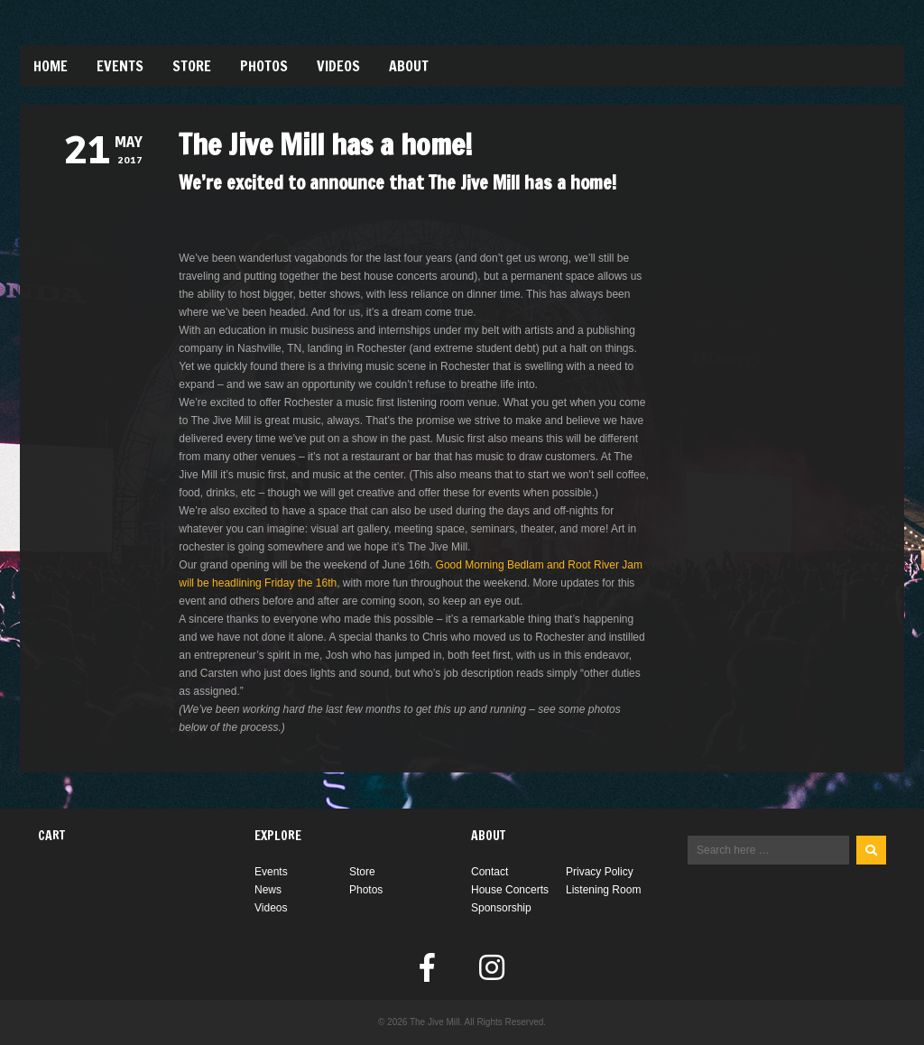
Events (120, 66)
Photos (264, 66)
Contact (489, 871)
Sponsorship (501, 908)
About (409, 66)
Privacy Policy (599, 871)
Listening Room (603, 889)
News (268, 889)
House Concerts (510, 889)
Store (191, 66)
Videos (338, 66)
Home (50, 66)
